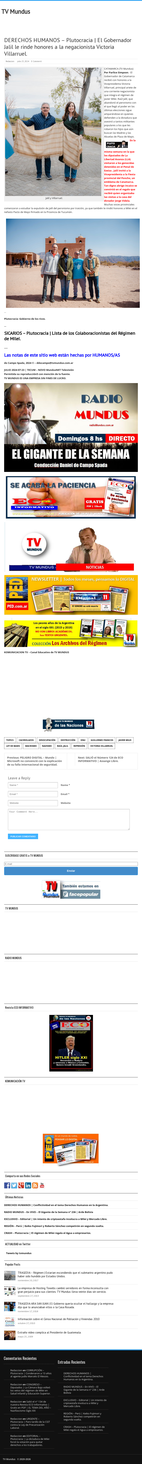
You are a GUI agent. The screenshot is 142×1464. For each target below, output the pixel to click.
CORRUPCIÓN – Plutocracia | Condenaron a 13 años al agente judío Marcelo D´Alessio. (30, 1373)
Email (64, 794)
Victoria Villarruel (101, 745)
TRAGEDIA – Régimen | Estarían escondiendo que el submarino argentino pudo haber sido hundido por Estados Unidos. (65, 1274)
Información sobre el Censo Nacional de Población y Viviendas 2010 (58, 1319)
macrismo (31, 745)
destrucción (68, 740)
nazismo (47, 745)
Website (66, 803)
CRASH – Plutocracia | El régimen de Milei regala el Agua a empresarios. (47, 1233)
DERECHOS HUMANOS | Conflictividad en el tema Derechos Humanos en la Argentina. (56, 1205)
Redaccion (10, 61)
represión (79, 745)
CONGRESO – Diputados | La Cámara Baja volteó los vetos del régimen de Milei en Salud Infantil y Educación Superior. (30, 1389)
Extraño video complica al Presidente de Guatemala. (49, 1332)
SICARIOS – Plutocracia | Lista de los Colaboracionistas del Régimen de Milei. (69, 336)
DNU (83, 740)
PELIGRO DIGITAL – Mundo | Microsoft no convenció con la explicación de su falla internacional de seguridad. (34, 761)
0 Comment (36, 61)
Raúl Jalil (62, 745)
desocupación (47, 740)
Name (64, 785)
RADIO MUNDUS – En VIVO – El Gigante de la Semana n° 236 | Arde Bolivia (48, 1212)
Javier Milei (124, 740)
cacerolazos (26, 740)
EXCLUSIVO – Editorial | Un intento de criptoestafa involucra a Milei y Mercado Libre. (55, 1219)
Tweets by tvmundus (18, 1253)
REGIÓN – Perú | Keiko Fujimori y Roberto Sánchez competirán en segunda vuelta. (54, 1226)
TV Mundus (15, 11)
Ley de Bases (13, 745)
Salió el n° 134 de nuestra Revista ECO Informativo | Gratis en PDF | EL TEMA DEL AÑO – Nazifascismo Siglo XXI (30, 1406)
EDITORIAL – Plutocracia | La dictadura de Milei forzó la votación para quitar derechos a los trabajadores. (29, 1440)
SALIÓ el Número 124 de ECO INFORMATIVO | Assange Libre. (100, 759)
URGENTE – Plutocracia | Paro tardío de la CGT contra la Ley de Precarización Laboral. (30, 1423)
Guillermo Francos (102, 740)
